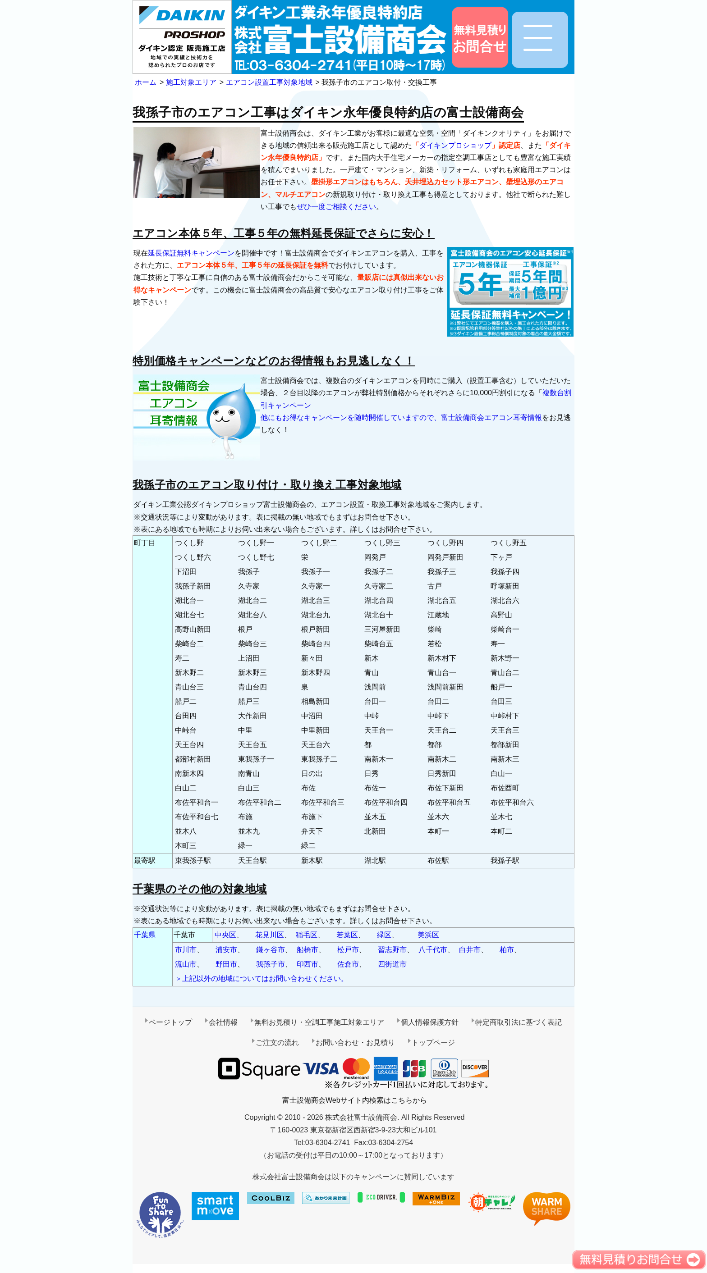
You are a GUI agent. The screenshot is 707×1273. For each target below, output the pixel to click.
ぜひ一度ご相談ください (336, 206)
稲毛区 (306, 935)
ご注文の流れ (277, 1042)
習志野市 (392, 950)
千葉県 (145, 935)
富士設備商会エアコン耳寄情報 (491, 417)
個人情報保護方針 (430, 1022)
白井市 (470, 950)
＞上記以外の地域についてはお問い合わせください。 (261, 978)
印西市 (307, 964)
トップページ (433, 1042)
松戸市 (348, 950)
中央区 (225, 935)
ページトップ (170, 1022)
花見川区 (269, 935)
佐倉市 (348, 964)
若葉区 (347, 935)
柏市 (507, 950)
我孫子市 (270, 964)
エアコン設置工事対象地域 (269, 82)
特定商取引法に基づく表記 (518, 1022)
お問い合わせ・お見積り (355, 1042)
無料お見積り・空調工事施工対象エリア (319, 1022)
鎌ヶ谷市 (270, 950)
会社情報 (223, 1022)
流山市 (186, 964)
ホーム (145, 82)
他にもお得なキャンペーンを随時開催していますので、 (351, 417)
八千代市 (432, 950)
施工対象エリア (191, 82)
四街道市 (392, 964)
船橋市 (307, 950)
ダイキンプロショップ (455, 145)
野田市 (226, 964)
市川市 (186, 950)
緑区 (384, 935)
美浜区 (428, 935)
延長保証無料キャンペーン (191, 253)
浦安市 (226, 950)
